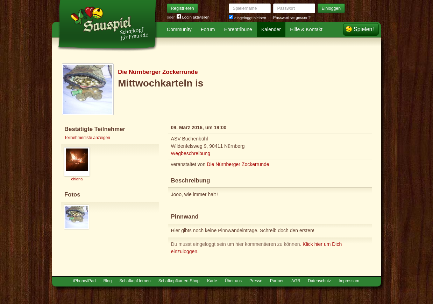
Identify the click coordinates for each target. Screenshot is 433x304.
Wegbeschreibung (191, 153)
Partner (277, 280)
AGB (295, 280)
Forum (208, 29)
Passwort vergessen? (292, 17)
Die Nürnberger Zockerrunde (158, 72)
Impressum (349, 280)
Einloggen (331, 8)
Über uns (233, 280)
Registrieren (182, 8)
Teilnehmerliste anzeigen (87, 137)
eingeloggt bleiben (247, 18)
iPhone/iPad (84, 280)
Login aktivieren (193, 17)
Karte (212, 280)
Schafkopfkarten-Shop (179, 280)
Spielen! (364, 29)
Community (179, 29)
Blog (108, 280)
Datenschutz (319, 280)
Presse (255, 280)
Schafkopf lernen (134, 280)
